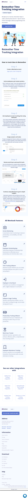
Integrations (5, 454)
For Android (4, 472)
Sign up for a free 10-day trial (14, 74)
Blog (3, 452)
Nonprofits (4, 456)
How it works (5, 444)
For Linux (4, 470)
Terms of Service (6, 448)
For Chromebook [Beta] (7, 476)
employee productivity (16, 207)
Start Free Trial (9, 26)
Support (4, 483)
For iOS (3, 474)
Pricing (3, 446)
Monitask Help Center (7, 487)
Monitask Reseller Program (8, 459)
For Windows (5, 466)
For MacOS (4, 468)
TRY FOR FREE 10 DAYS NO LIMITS (11, 422)
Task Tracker (5, 450)
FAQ (3, 485)
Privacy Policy (4, 491)
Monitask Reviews (4, 436)
